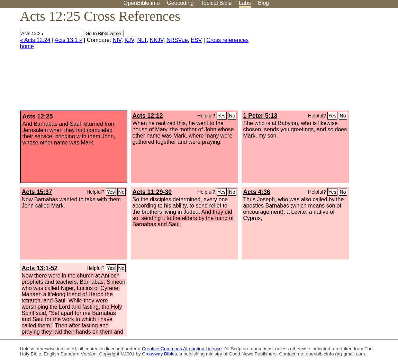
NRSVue (177, 40)
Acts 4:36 (256, 191)
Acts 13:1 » (68, 40)
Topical (216, 3)
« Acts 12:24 (35, 40)
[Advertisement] (328, 62)
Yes (222, 115)
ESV (196, 40)
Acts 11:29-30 (152, 191)
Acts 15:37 (37, 191)
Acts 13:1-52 (40, 268)
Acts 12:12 (148, 115)
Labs (245, 3)
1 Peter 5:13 (260, 115)
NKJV (156, 40)
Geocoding (180, 3)
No (232, 115)
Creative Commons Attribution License (182, 348)
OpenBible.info (142, 3)
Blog (263, 3)
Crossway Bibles (159, 353)
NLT (141, 40)
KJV (129, 40)
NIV (117, 40)
